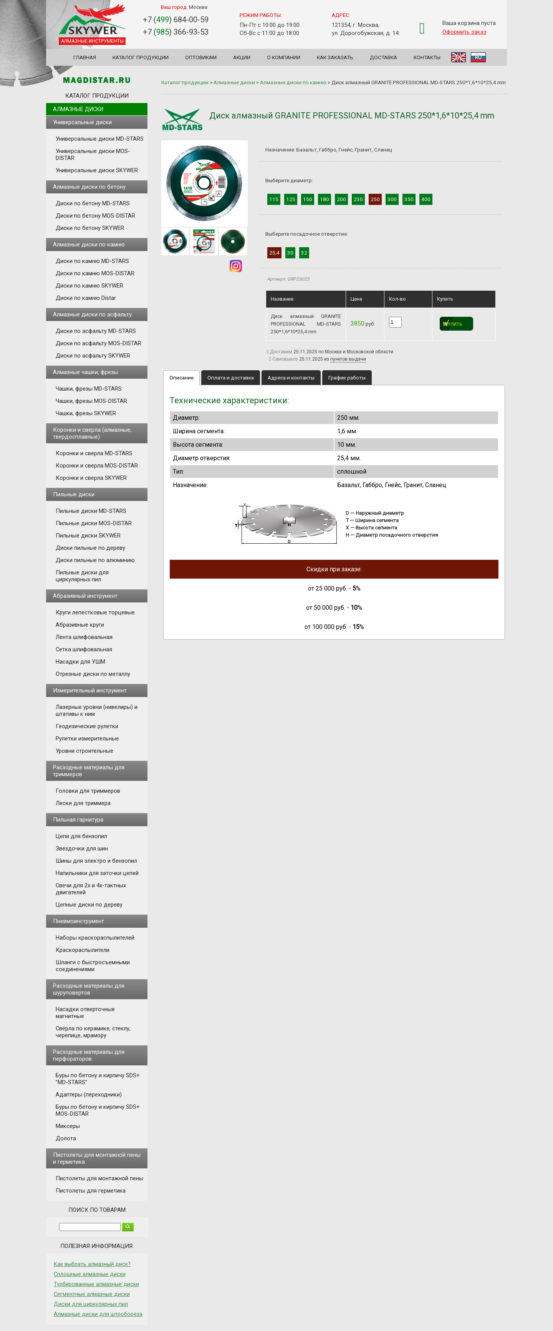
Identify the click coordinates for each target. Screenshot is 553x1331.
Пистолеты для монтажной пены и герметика (97, 1158)
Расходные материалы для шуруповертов (88, 989)
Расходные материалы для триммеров (88, 771)
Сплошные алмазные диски (90, 1274)
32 (304, 253)
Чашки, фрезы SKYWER (86, 413)
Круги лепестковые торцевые (95, 612)
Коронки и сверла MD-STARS (94, 453)
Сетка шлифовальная (84, 649)
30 (290, 253)
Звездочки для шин (82, 848)
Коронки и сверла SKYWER (91, 477)
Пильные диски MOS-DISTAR (94, 523)
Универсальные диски (82, 122)
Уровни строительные (84, 750)
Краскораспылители (82, 950)
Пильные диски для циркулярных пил (82, 576)
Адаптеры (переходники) (89, 1094)
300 (392, 199)
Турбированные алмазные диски (96, 1284)
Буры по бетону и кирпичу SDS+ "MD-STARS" (98, 1079)
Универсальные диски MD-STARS (100, 138)
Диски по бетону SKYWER (90, 228)
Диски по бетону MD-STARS (93, 203)
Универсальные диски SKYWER (97, 170)
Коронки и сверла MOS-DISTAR (97, 465)
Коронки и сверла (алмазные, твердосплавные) (92, 433)
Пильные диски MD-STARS (91, 510)
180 (324, 199)
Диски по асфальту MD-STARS (96, 331)
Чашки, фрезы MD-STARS (89, 388)
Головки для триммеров (88, 790)
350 (409, 199)
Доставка (383, 57)
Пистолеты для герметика (91, 1190)
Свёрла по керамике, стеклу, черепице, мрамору (93, 1032)
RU (478, 57)
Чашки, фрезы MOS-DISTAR (91, 401)
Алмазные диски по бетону (89, 186)
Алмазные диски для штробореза (98, 1314)
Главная (84, 57)
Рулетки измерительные (87, 738)
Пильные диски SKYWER (88, 535)
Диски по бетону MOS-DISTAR (95, 215)
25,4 (274, 253)
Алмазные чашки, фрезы (85, 372)
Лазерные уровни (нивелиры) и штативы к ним (96, 710)
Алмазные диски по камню (89, 244)
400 (425, 199)
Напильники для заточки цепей (97, 873)
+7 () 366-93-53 (176, 32)
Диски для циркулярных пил (91, 1304)
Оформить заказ (464, 31)
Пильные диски (73, 494)
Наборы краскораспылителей (95, 937)
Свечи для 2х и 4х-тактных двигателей (91, 889)
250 (375, 199)
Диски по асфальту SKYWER (93, 355)
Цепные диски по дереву (89, 904)
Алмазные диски (78, 109)
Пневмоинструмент (78, 921)
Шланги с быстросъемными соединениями (93, 966)
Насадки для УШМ (80, 661)
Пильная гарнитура (78, 819)
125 (290, 199)
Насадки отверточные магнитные (85, 1013)
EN (458, 57)
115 (273, 199)
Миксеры (68, 1126)
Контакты (427, 57)
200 (341, 199)
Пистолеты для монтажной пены (99, 1178)
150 (307, 199)
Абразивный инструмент (85, 595)
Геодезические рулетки (87, 726)
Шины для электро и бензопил (96, 860)
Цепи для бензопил (81, 836)
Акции (241, 57)
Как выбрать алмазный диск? (92, 1264)
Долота (66, 1138)
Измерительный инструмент (90, 690)
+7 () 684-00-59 (176, 19)
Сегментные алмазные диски (92, 1294)
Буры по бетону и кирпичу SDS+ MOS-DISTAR (98, 1110)
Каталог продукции (141, 57)
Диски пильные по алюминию (95, 560)
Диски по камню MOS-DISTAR (95, 273)
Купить (453, 324)
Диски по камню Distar (86, 297)
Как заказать (335, 57)
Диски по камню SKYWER (89, 285)
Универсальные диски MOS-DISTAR (93, 154)
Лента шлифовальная (84, 637)
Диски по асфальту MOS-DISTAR (98, 343)
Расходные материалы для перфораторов (88, 1055)
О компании (283, 57)
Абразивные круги (80, 624)
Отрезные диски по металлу (93, 673)
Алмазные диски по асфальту (92, 314)
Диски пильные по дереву (90, 547)
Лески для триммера (83, 803)
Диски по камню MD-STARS (92, 261)
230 (358, 199)
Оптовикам (201, 57)
